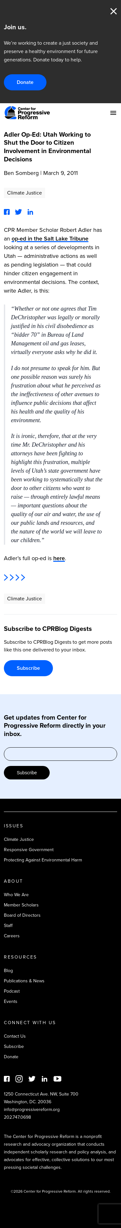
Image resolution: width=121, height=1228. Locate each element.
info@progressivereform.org (32, 1109)
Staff (8, 925)
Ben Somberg (21, 173)
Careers (12, 935)
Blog (8, 970)
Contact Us (15, 1036)
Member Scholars (21, 905)
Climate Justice (24, 192)
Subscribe (28, 668)
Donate (25, 82)
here (59, 558)
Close (113, 11)
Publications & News (24, 981)
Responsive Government (29, 849)
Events (10, 1001)
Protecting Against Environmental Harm (43, 860)
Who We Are (16, 894)
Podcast (12, 991)
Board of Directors (22, 915)
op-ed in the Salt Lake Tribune (50, 238)
